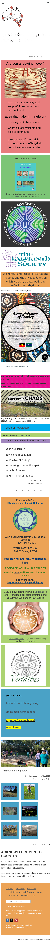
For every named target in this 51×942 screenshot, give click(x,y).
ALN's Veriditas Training (17, 639)
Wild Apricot (29, 939)
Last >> (49, 779)
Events (39, 892)
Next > (46, 779)
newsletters (26, 435)
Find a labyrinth (14, 892)
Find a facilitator (28, 892)
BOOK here (31, 421)
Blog (33, 895)
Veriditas (39, 591)
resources (14, 196)
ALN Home (9, 889)
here (25, 562)
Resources (25, 895)
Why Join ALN (13, 895)
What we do (31, 889)
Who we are (20, 889)
